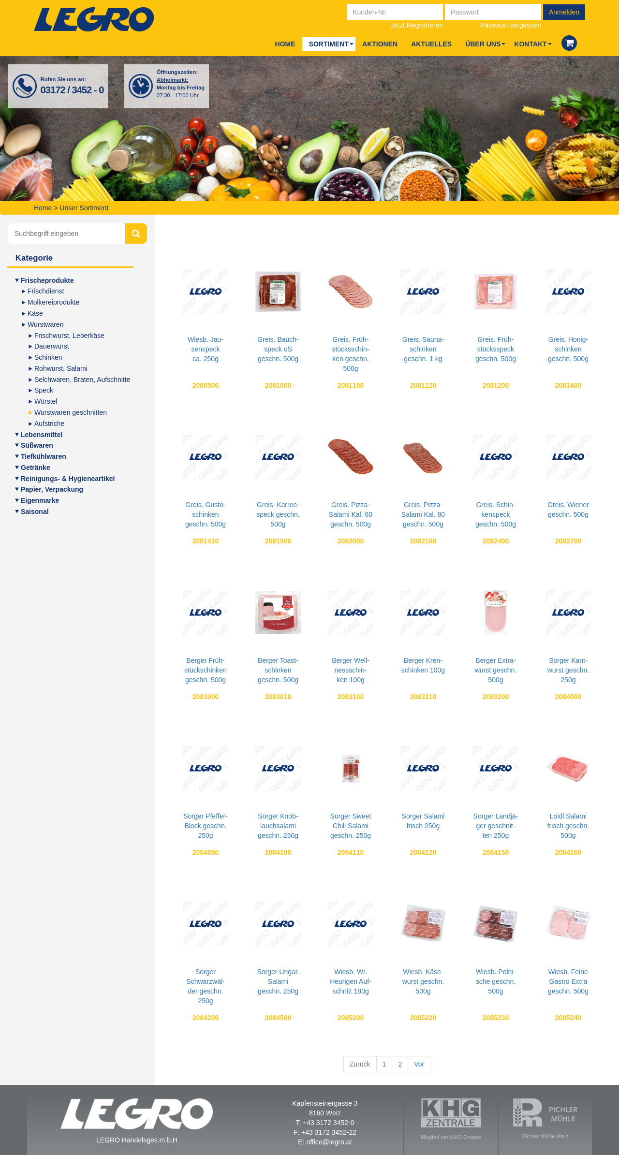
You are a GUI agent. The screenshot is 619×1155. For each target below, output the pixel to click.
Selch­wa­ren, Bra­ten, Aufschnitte (82, 379)
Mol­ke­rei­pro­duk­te (53, 302)
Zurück (360, 1064)
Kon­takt (530, 44)
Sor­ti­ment (329, 44)
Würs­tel (45, 401)
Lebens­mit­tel (41, 435)
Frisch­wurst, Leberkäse (69, 335)
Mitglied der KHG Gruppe (451, 1119)
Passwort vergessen (510, 25)
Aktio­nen (380, 44)
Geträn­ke (35, 467)
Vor (419, 1064)
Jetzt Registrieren (416, 25)
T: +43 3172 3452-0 (324, 1122)
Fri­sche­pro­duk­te (47, 280)
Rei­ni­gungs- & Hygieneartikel (68, 478)
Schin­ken (48, 357)
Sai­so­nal (35, 511)
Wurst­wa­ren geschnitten (70, 412)
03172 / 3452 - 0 (72, 90)
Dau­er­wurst (51, 346)
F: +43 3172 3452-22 (325, 1132)
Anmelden (564, 12)
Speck (43, 390)
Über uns (483, 44)
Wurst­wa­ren (45, 324)
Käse (35, 313)
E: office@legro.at (325, 1142)
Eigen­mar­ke (40, 500)
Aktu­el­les (431, 44)
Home (285, 44)
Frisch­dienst (46, 291)
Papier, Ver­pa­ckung (52, 489)
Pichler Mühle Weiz (545, 1118)
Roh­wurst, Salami (61, 368)
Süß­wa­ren (37, 445)
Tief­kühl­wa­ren (43, 456)
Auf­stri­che (49, 423)
